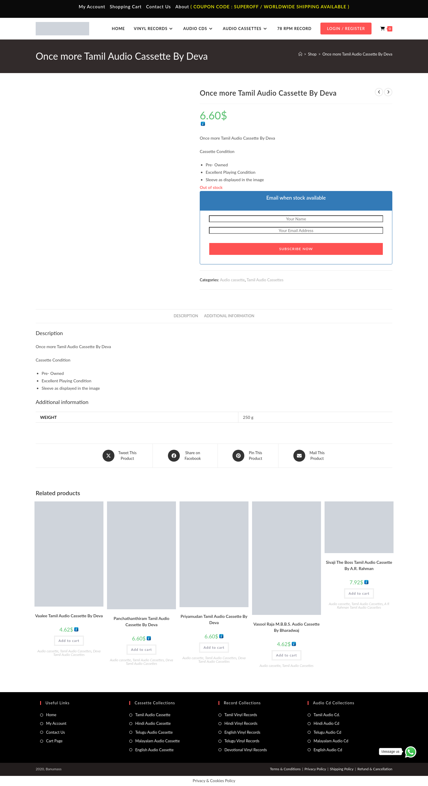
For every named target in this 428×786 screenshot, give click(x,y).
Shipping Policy (342, 769)
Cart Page (54, 740)
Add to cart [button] (69, 640)
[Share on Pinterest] (248, 456)
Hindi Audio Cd (326, 723)
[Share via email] (309, 456)
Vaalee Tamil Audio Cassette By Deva (69, 615)
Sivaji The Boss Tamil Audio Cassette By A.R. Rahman (359, 565)
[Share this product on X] (120, 456)
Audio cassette (232, 279)
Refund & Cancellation (375, 769)
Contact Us (158, 6)
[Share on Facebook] (185, 456)
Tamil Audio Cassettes (265, 279)
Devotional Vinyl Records (245, 749)
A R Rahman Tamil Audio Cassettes (363, 606)
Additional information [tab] (229, 316)
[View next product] (388, 92)
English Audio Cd (328, 749)
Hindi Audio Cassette (153, 723)
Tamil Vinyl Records (240, 714)
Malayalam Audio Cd (331, 740)
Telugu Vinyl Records (241, 740)
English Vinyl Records (242, 732)
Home (51, 714)
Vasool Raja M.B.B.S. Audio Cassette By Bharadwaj (287, 627)
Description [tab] (186, 316)
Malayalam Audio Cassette (157, 740)
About (182, 6)
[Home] (300, 54)
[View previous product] (379, 92)
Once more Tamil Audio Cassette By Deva (357, 54)
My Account (92, 6)
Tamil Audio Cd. (327, 714)
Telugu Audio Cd (327, 732)
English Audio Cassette (154, 749)
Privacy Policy (315, 769)
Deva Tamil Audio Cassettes (76, 653)
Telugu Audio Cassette (154, 732)
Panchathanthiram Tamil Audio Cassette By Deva (141, 621)
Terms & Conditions (285, 769)
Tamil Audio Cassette (152, 714)
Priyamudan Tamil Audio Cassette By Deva (214, 619)
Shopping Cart (125, 6)
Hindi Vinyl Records (240, 723)
